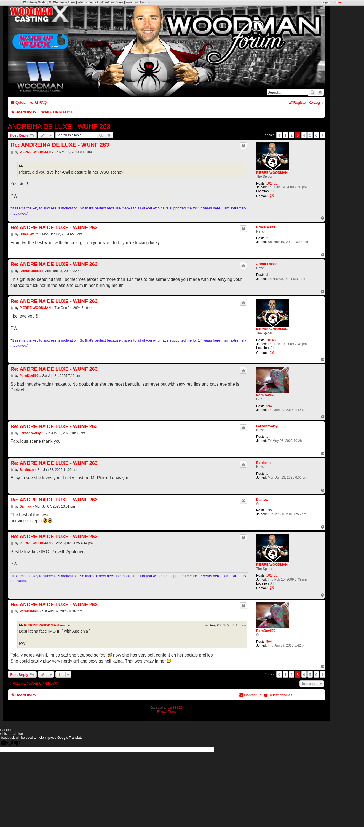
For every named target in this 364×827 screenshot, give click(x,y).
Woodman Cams (112, 2)
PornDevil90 (265, 395)
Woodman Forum (137, 2)
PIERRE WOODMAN (272, 173)
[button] (279, 135)
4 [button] (304, 135)
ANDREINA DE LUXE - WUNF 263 (59, 126)
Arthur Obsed (266, 264)
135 (269, 510)
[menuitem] (40, 102)
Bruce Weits (265, 227)
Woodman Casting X (37, 2)
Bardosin (263, 463)
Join (338, 2)
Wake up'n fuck (88, 2)
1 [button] (285, 135)
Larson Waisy (267, 426)
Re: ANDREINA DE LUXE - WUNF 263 (59, 145)
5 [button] (310, 135)
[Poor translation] (13, 743)
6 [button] (316, 135)
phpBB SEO (175, 707)
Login (325, 2)
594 (269, 406)
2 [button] (292, 135)
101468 (271, 183)
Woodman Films (64, 2)
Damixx (262, 499)
